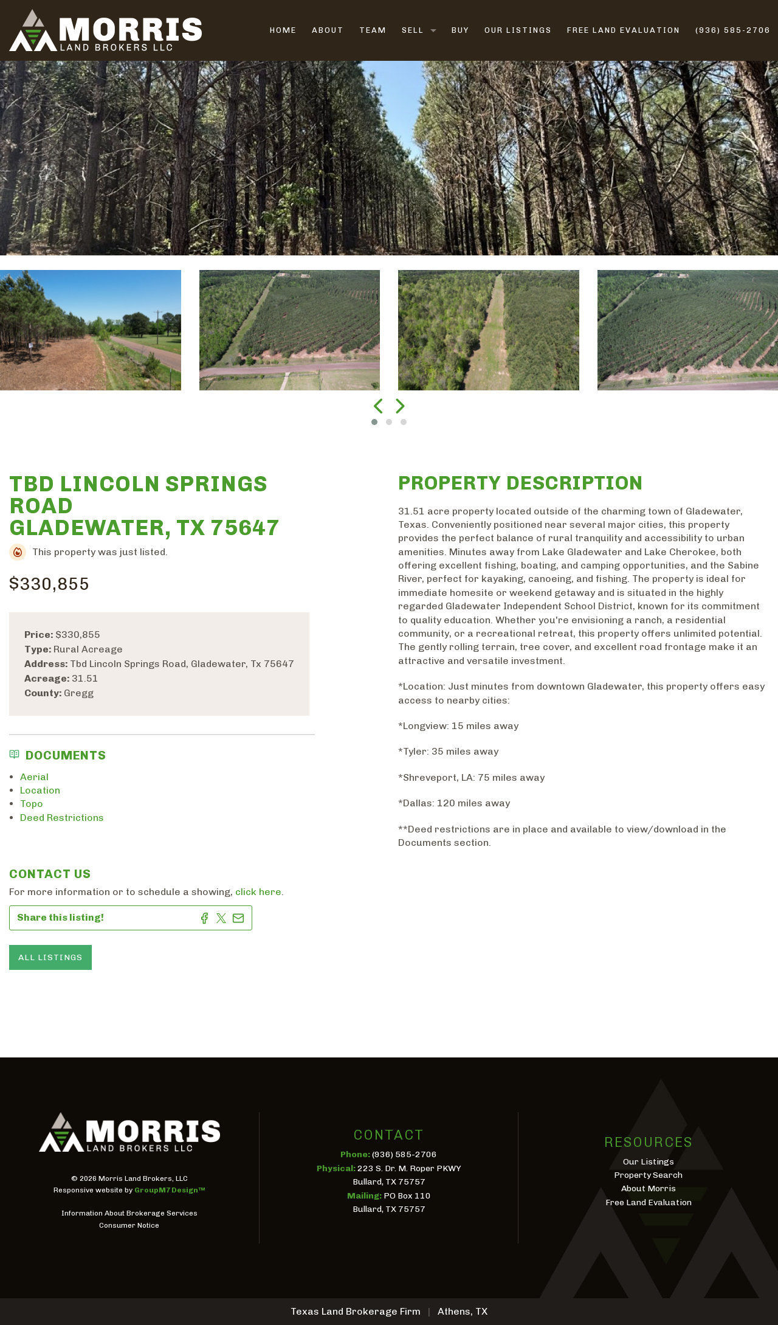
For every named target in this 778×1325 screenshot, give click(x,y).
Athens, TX (462, 1311)
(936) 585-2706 (733, 30)
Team (373, 30)
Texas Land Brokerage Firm (356, 1311)
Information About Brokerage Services (129, 1213)
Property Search (648, 1175)
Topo (31, 803)
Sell (413, 30)
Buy (460, 30)
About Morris (648, 1188)
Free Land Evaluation (623, 30)
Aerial (34, 777)
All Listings (50, 957)
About (328, 30)
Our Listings (518, 30)
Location (40, 790)
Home (283, 30)
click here (258, 892)
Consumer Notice (129, 1225)
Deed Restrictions (62, 817)
